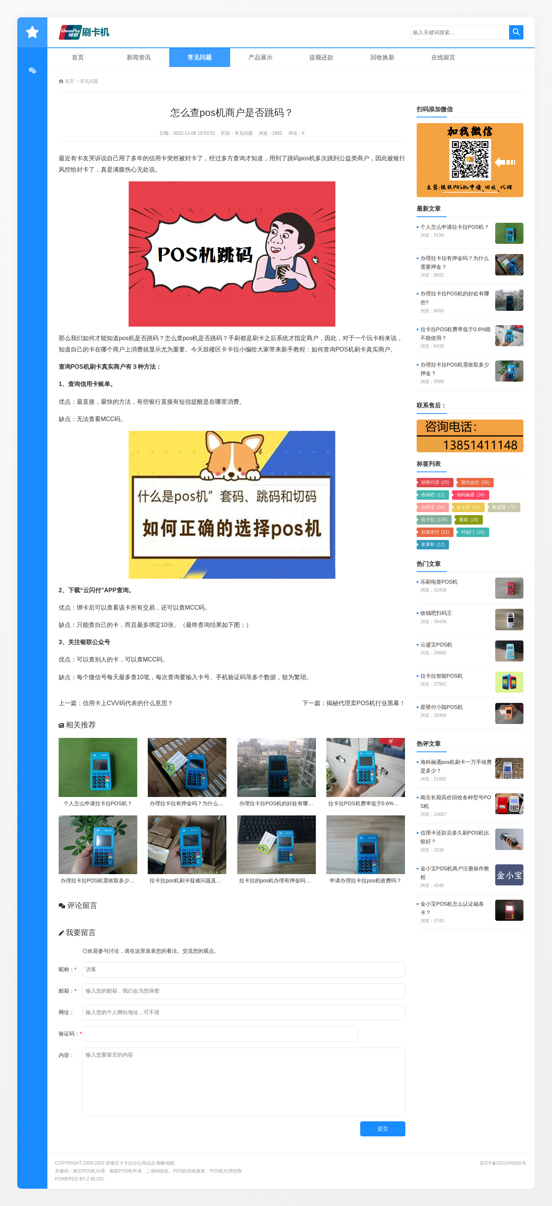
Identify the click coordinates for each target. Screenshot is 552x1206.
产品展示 (261, 57)
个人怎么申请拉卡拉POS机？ (98, 803)
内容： (66, 1055)
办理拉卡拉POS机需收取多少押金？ (103, 881)
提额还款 (321, 57)
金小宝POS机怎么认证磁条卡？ (452, 908)
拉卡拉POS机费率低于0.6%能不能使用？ (376, 803)
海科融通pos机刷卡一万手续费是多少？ (456, 766)
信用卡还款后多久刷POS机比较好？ (455, 837)
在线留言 (443, 57)
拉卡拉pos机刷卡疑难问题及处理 (188, 881)
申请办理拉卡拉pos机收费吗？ (366, 881)
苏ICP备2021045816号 (503, 1163)
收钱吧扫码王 (436, 613)
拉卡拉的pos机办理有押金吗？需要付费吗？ (291, 881)
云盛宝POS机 (436, 645)
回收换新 (382, 57)
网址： (66, 1012)
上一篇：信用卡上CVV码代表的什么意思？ (116, 703)
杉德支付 (435, 532)
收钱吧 (433, 494)
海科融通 (470, 494)
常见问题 (200, 57)
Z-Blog (94, 1179)
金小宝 (468, 507)
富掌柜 (433, 544)
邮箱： (67, 991)
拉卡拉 (434, 519)
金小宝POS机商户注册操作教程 (455, 872)
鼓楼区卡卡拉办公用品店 (130, 1163)
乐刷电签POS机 (439, 582)
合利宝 (433, 507)
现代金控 (475, 482)
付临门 (473, 532)
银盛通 (504, 507)
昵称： (67, 969)
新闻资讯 (139, 57)
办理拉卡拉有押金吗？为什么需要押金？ (197, 803)
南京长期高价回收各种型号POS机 (455, 801)
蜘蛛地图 (165, 1163)
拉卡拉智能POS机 (441, 676)
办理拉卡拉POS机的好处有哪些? (277, 803)
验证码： (70, 1034)
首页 (78, 57)
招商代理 (435, 482)
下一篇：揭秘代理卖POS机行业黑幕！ (353, 703)
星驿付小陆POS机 (441, 707)
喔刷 (468, 519)
